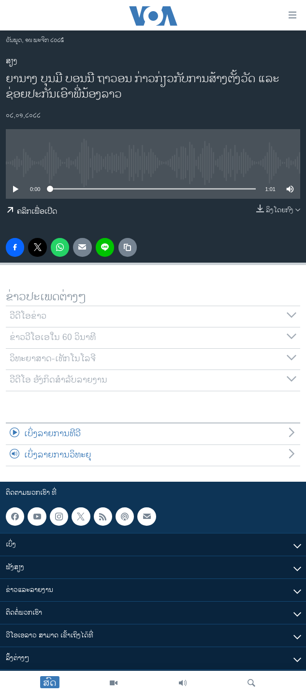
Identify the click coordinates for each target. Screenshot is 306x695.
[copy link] (127, 247)
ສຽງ (11, 61)
